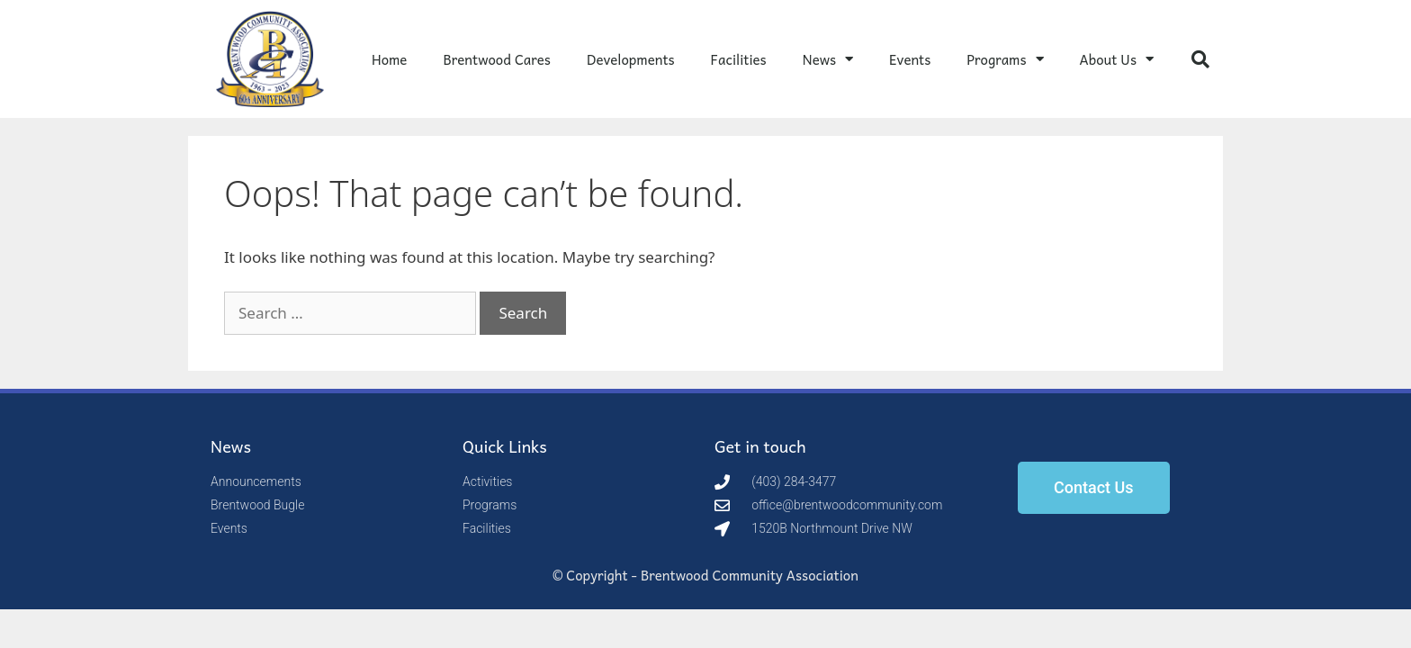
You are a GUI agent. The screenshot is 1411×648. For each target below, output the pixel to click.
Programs (1004, 59)
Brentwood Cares (497, 59)
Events (909, 59)
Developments (631, 59)
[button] (1200, 59)
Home (390, 59)
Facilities (739, 59)
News (828, 59)
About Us (1117, 59)
